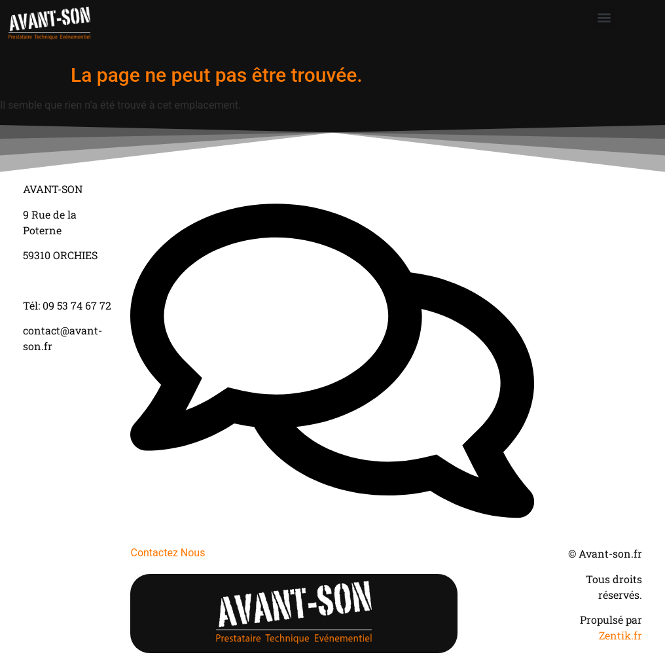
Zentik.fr (620, 635)
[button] (604, 17)
